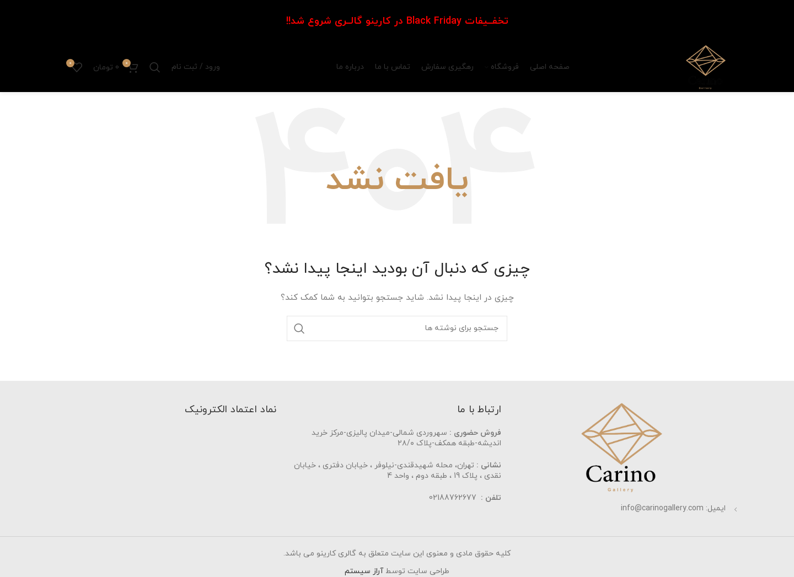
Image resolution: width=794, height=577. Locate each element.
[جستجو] (155, 67)
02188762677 (452, 498)
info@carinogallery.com (662, 508)
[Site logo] (706, 66)
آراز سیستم (364, 571)
